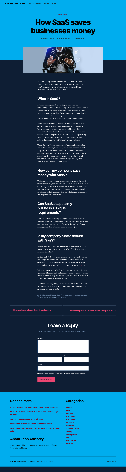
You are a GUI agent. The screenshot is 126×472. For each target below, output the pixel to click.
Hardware (70, 425)
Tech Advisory (49, 39)
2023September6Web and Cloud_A (51, 295)
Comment (41, 341)
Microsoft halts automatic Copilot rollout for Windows (34, 429)
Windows (70, 446)
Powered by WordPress (46, 467)
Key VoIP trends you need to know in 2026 (28, 424)
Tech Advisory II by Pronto (16, 3)
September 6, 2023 (65, 39)
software (43, 298)
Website (39, 367)
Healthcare (70, 428)
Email (66, 359)
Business (70, 416)
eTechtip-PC (71, 422)
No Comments (81, 39)
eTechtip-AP (71, 419)
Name (39, 359)
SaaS (80, 295)
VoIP (68, 440)
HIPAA (82, 265)
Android (69, 410)
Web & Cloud (63, 15)
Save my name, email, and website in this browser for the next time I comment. (62, 376)
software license (51, 298)
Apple (68, 413)
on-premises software (71, 295)
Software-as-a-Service (65, 298)
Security (69, 434)
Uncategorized (72, 437)
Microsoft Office (73, 431)
